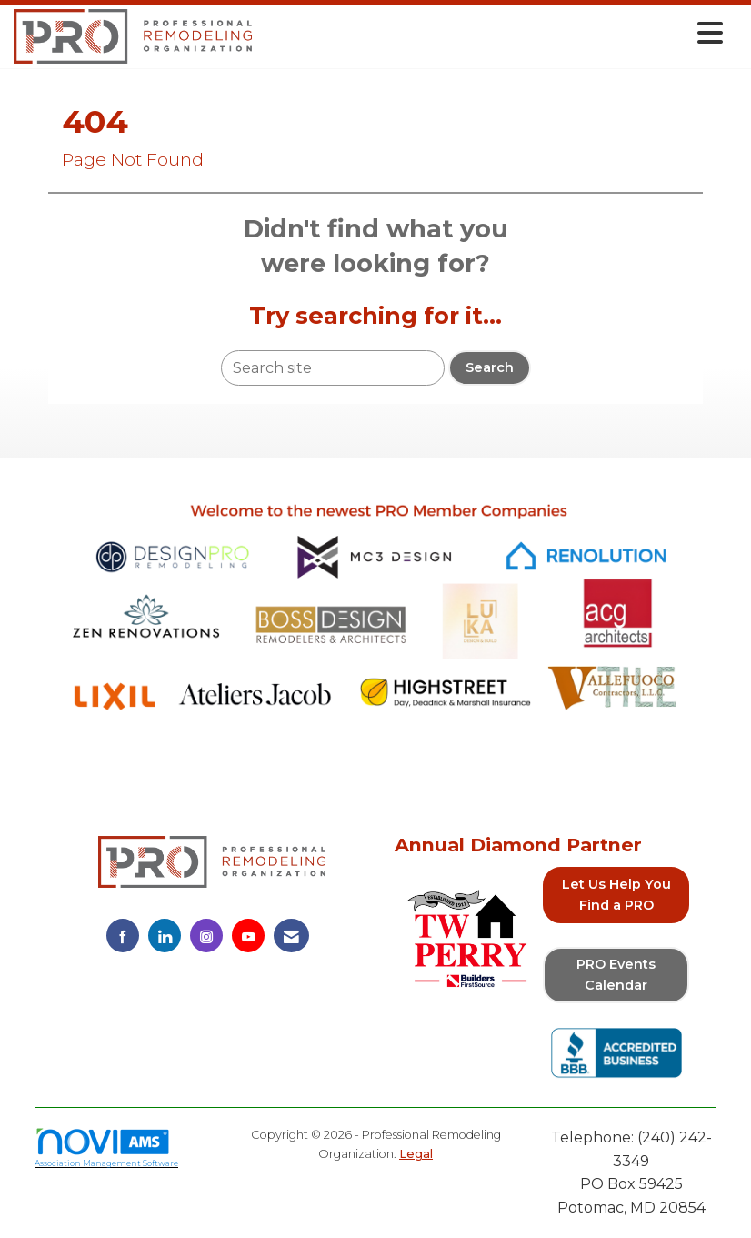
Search (490, 367)
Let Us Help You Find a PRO (616, 894)
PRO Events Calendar (616, 974)
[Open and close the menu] (492, 33)
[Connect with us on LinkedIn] (164, 935)
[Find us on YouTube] (248, 935)
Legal (416, 1154)
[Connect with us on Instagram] (206, 935)
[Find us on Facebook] (122, 935)
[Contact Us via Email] (291, 935)
